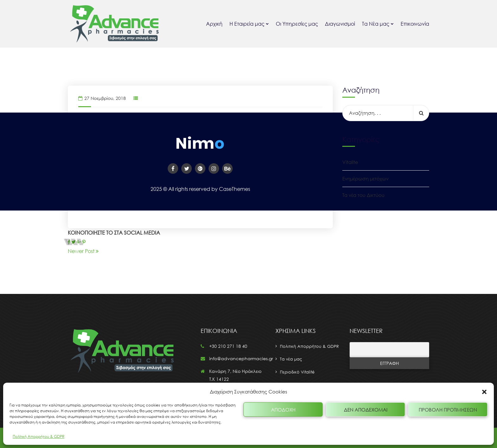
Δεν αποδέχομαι (365, 409)
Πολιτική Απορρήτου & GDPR (309, 346)
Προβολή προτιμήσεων (448, 409)
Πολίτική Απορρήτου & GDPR (38, 436)
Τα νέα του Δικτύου (363, 195)
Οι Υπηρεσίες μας (297, 24)
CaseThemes (234, 189)
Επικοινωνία (415, 24)
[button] (484, 392)
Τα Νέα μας (375, 24)
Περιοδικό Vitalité (297, 371)
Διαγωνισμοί (340, 24)
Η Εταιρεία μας (246, 24)
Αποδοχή (283, 409)
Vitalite (350, 162)
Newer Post (83, 251)
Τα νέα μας (291, 358)
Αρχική (214, 24)
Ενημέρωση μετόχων (365, 178)
